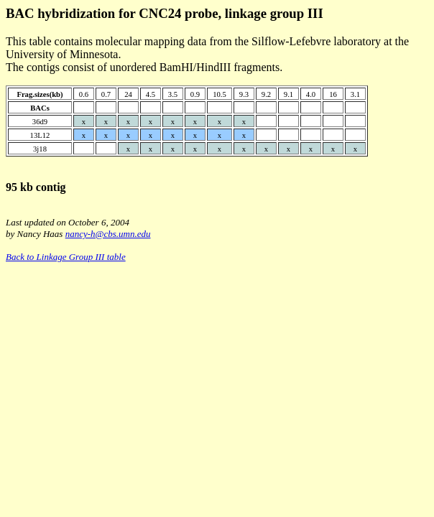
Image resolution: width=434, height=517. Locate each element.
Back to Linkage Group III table (66, 256)
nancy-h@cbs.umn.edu (108, 233)
